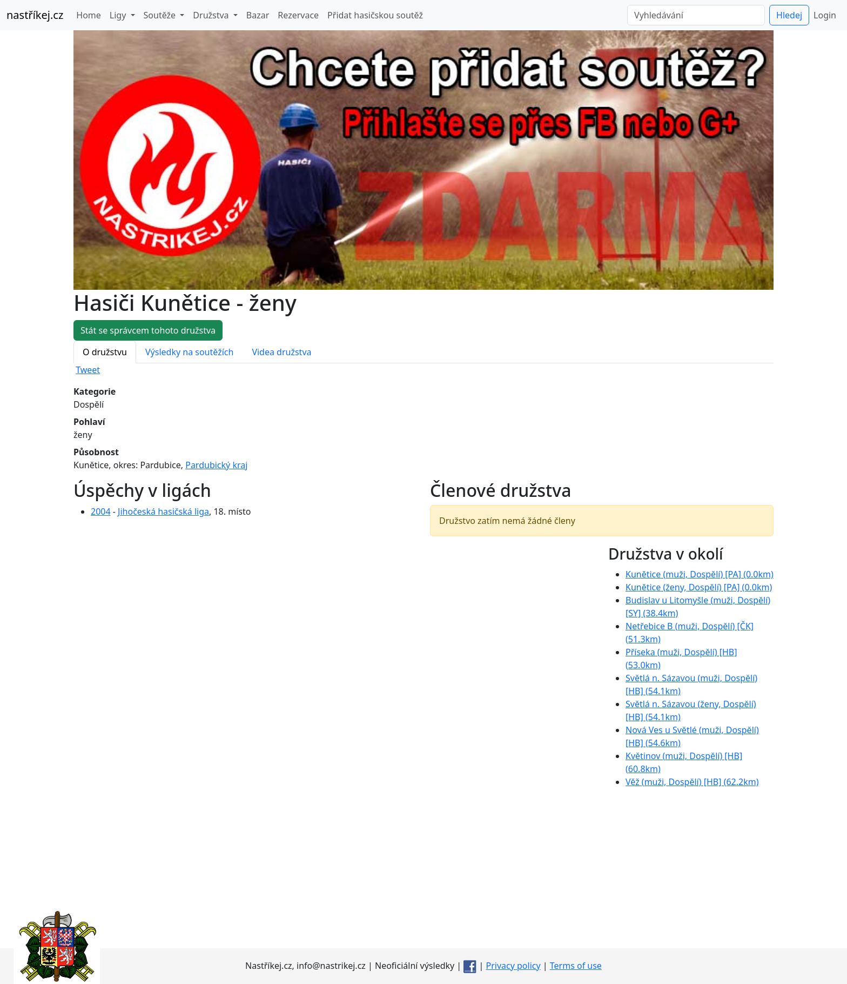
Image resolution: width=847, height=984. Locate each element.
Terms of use (576, 966)
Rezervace (298, 15)
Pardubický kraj (216, 465)
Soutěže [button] (161, 15)
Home (88, 15)
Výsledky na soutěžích (189, 352)
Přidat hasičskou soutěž (375, 15)
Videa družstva (281, 352)
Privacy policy (513, 966)
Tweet (88, 370)
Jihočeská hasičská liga (163, 511)
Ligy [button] (119, 15)
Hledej (789, 15)
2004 (101, 511)
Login (825, 15)
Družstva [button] (212, 15)
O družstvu (105, 352)
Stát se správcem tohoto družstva (148, 330)
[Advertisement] (423, 872)
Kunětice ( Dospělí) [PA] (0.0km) (700, 574)
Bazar (257, 15)
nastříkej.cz (34, 15)
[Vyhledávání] (696, 15)
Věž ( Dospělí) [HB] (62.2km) (692, 782)
